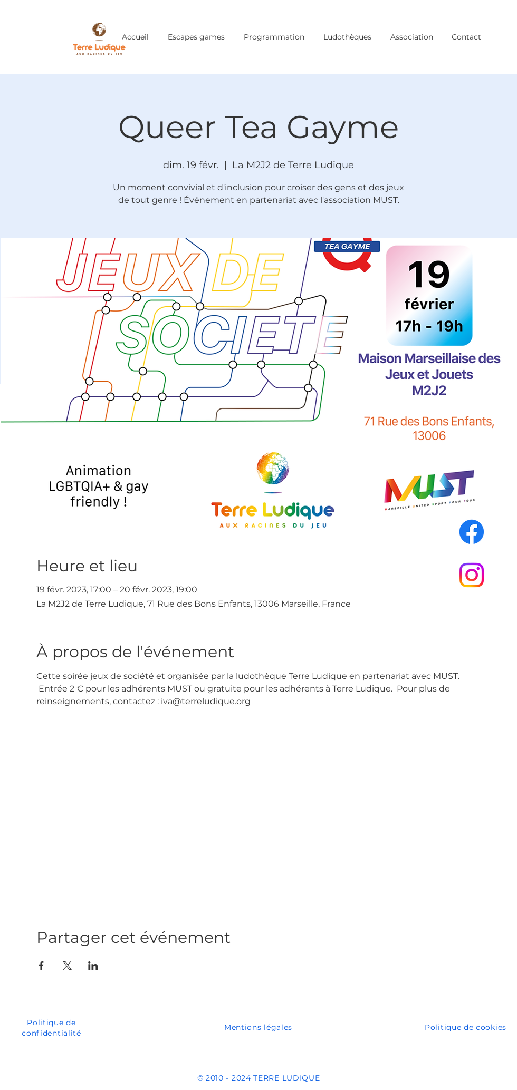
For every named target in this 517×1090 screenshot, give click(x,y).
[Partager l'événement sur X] (67, 965)
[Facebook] (471, 531)
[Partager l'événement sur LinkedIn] (93, 965)
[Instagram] (471, 575)
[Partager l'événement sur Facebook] (41, 965)
